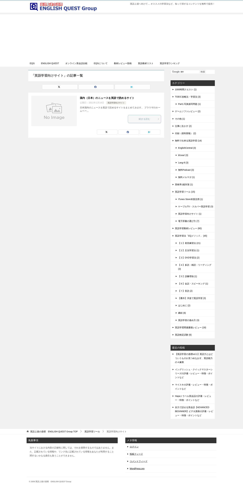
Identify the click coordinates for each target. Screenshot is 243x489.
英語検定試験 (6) (183, 334)
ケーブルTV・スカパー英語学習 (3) (195, 206)
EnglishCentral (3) (187, 148)
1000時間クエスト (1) (185, 89)
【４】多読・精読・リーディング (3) (194, 267)
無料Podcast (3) (186, 170)
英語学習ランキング (170, 63)
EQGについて (101, 63)
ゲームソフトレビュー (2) (187, 111)
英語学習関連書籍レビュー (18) (190, 327)
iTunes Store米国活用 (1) (190, 199)
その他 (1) (180, 118)
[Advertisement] (121, 36)
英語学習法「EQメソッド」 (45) (191, 236)
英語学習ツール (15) (185, 192)
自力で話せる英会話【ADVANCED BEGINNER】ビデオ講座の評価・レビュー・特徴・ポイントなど (194, 411)
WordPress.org (137, 468)
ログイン (134, 446)
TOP (54, 431)
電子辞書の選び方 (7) (188, 221)
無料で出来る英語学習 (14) (188, 140)
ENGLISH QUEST (50, 63)
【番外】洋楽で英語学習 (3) (192, 298)
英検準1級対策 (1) (184, 184)
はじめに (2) (184, 305)
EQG (32, 63)
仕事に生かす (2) (183, 126)
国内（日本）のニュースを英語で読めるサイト (107, 98)
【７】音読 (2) (185, 291)
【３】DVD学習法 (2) (188, 257)
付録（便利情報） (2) (185, 133)
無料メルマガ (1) (186, 177)
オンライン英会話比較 (76, 63)
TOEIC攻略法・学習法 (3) (188, 96)
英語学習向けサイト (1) (189, 214)
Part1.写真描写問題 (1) (189, 104)
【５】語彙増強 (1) (187, 276)
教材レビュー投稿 (123, 63)
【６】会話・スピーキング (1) (193, 283)
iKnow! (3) (183, 155)
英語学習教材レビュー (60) (188, 228)
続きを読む (149, 119)
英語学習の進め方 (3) (188, 320)
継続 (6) (182, 313)
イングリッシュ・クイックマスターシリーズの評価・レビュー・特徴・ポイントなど (194, 373)
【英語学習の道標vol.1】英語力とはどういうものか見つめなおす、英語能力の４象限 (194, 358)
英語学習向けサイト (116, 103)
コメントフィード (138, 461)
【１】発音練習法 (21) (189, 243)
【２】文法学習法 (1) (188, 250)
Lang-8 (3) (183, 162)
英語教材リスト (145, 63)
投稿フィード (136, 454)
